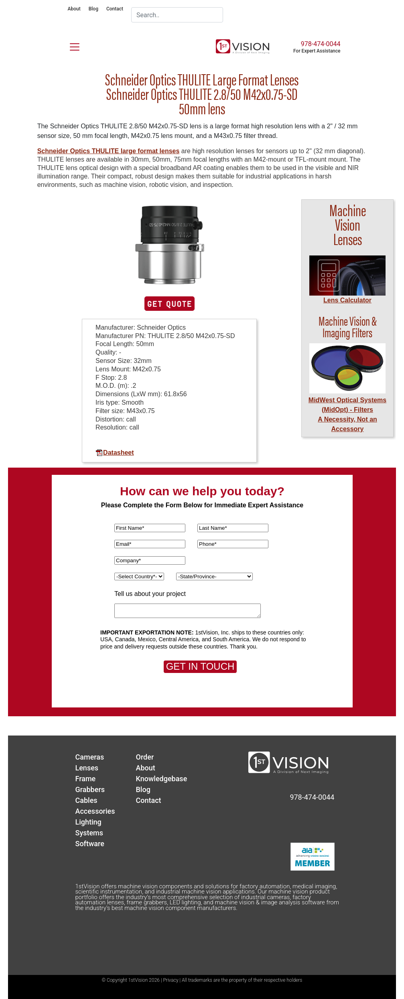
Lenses (87, 768)
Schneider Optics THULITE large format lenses (108, 151)
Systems (89, 833)
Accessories (95, 811)
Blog (93, 9)
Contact (114, 9)
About (74, 9)
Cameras (89, 757)
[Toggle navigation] (70, 45)
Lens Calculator (347, 300)
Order (145, 757)
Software (89, 843)
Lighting (88, 822)
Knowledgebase (161, 778)
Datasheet (114, 452)
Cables (86, 800)
